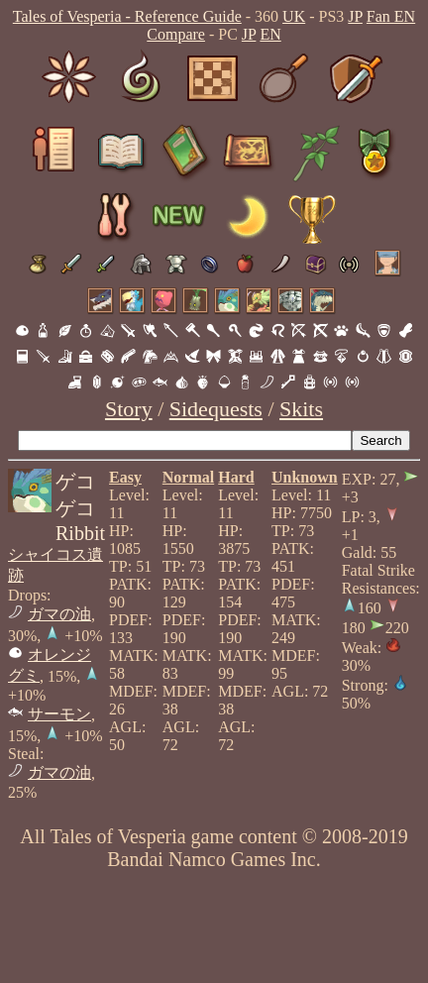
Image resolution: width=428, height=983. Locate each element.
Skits (301, 408)
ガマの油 (59, 613)
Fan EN (391, 16)
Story (129, 408)
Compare (176, 34)
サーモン (59, 714)
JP (355, 16)
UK (293, 16)
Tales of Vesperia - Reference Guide (127, 16)
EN (270, 34)
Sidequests (216, 408)
